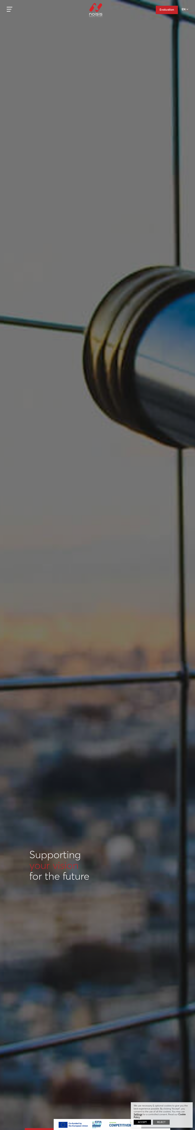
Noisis (95, 13)
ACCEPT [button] (142, 1122)
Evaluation (167, 9)
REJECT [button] (161, 1122)
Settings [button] (138, 1114)
